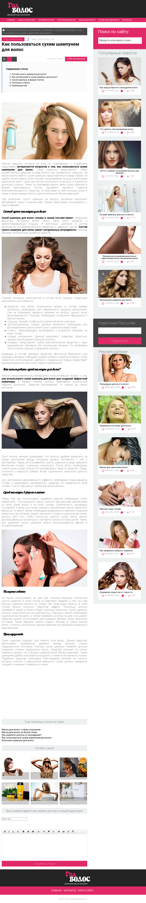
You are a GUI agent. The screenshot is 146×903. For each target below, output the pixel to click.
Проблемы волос (46, 20)
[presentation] (55, 822)
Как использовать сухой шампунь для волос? (35, 77)
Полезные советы (21, 82)
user (34, 39)
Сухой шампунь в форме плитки (28, 80)
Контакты (70, 890)
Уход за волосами (26, 20)
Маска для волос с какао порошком (21, 729)
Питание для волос (66, 20)
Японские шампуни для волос (18, 740)
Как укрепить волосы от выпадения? (21, 735)
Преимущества (19, 85)
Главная (11, 20)
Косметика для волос (108, 20)
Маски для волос (87, 20)
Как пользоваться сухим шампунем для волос (27, 737)
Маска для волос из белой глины (19, 732)
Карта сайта (86, 890)
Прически (127, 20)
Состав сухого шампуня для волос (29, 74)
